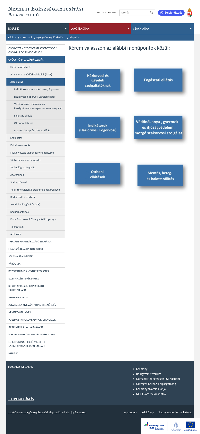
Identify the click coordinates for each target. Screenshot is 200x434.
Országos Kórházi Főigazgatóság (156, 384)
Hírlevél (13, 353)
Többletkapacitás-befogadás (25, 160)
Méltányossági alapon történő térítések (32, 152)
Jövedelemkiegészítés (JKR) (25, 204)
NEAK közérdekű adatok (151, 394)
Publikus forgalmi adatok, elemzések (32, 319)
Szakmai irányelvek (20, 256)
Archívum (15, 234)
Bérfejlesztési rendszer (22, 197)
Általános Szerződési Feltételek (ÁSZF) (31, 74)
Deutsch (101, 12)
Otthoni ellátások (23, 123)
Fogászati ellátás (23, 115)
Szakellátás (16, 138)
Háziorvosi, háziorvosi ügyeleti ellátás (34, 96)
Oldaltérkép (147, 412)
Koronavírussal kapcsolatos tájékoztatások (26, 288)
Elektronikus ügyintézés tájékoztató (31, 334)
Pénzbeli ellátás (18, 297)
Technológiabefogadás (22, 167)
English (112, 12)
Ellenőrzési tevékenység (23, 278)
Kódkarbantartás (19, 212)
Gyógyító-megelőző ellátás (51, 37)
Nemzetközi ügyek (19, 312)
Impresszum (130, 412)
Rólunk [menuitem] (13, 28)
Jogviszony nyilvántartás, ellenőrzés (32, 305)
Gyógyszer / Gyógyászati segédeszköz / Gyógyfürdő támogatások (32, 50)
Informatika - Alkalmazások (26, 327)
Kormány (141, 369)
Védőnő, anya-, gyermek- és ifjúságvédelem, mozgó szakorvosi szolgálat (38, 106)
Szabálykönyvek (19, 182)
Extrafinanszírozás (20, 145)
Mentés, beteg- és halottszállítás (32, 130)
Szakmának (26, 37)
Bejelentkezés (173, 12)
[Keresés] (152, 13)
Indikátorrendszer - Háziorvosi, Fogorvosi (36, 89)
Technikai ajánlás (21, 399)
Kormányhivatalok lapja (151, 389)
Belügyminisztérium (148, 374)
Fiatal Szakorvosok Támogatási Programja (33, 219)
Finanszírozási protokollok (26, 249)
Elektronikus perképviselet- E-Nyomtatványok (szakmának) (27, 344)
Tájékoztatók (17, 226)
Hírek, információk (20, 67)
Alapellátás (76, 37)
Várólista (14, 263)
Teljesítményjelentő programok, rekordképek (35, 189)
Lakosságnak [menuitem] (80, 28)
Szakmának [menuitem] (141, 28)
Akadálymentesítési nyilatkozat (175, 412)
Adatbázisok (17, 175)
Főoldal (12, 37)
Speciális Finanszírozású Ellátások (30, 241)
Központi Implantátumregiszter (28, 271)
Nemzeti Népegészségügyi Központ (158, 379)
